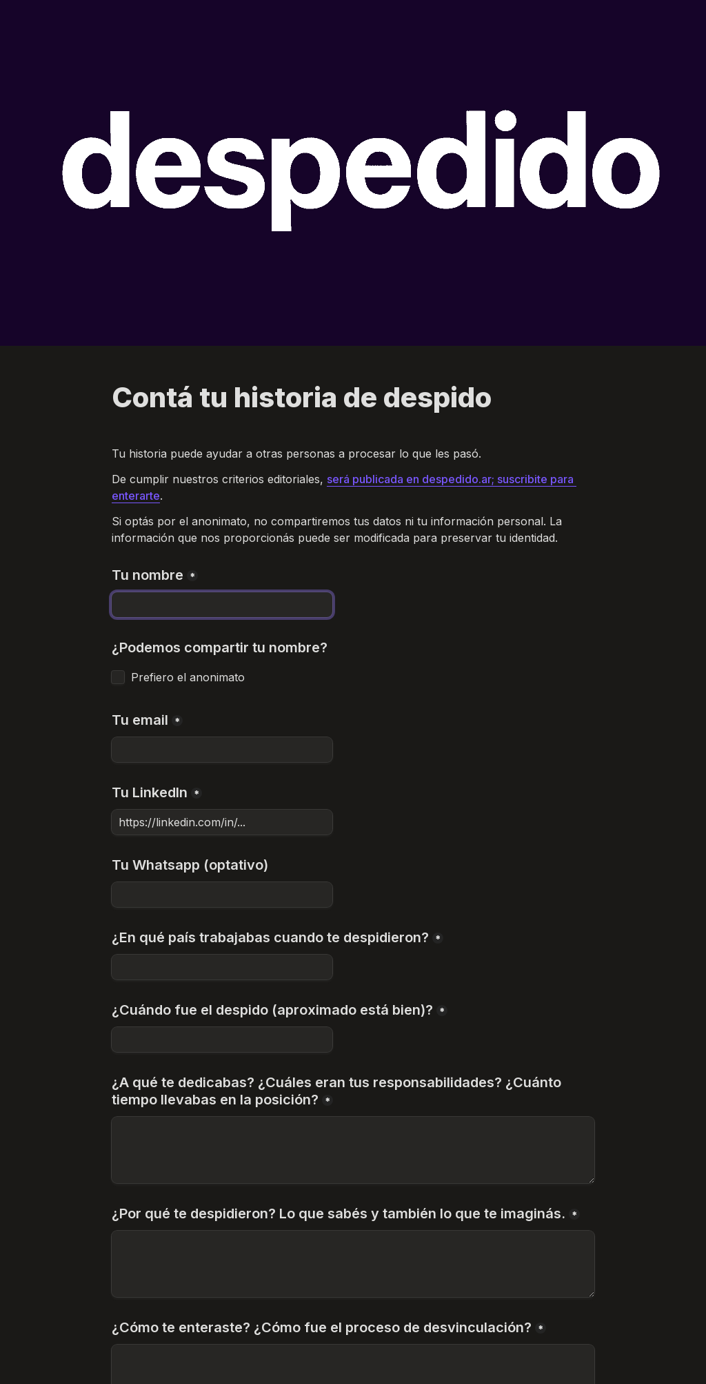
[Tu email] (222, 749)
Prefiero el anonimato (188, 677)
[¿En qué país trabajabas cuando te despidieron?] (222, 967)
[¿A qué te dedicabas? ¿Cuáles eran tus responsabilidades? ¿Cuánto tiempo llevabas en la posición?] (353, 1150)
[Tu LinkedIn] (222, 822)
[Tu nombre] (222, 604)
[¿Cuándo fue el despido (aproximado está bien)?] (222, 1039)
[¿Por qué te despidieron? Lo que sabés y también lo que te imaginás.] (353, 1264)
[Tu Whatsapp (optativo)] (222, 894)
